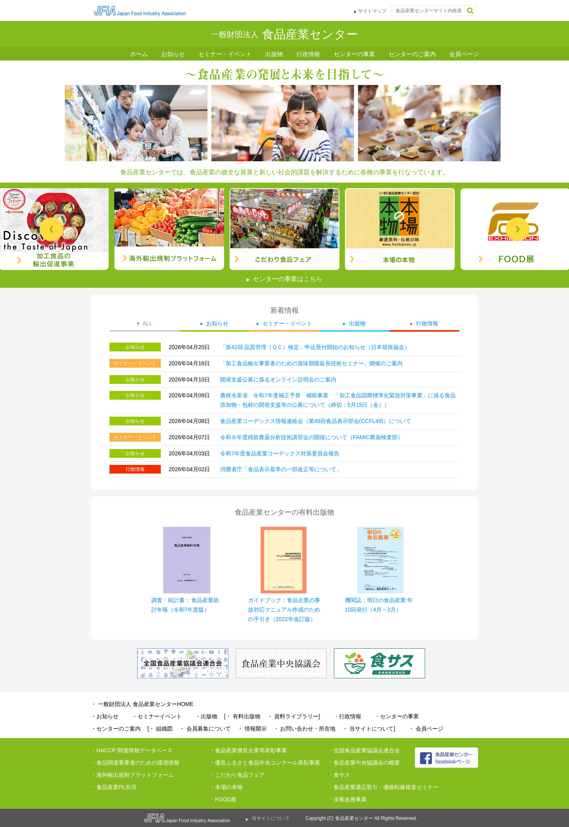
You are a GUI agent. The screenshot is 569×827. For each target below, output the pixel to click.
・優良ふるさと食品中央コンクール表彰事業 (264, 762)
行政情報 (308, 54)
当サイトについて (271, 818)
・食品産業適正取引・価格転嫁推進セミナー (383, 787)
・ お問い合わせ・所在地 (304, 728)
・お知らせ (105, 716)
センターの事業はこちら (287, 279)
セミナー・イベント (225, 54)
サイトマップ (372, 11)
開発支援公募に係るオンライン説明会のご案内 (278, 379)
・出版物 (206, 716)
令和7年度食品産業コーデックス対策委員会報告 (279, 453)
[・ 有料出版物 (242, 716)
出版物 (274, 54)
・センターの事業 (397, 716)
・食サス (339, 775)
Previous (51, 229)
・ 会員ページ (426, 728)
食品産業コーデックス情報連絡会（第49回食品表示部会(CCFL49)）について (315, 421)
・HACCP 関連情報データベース (132, 750)
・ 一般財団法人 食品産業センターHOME (142, 704)
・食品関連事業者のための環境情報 (135, 762)
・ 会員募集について (205, 728)
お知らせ (173, 54)
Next (517, 229)
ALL (148, 323)
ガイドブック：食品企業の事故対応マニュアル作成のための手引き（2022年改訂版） (284, 609)
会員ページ (464, 54)
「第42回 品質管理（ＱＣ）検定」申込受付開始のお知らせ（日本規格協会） (315, 347)
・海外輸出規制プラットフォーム (132, 775)
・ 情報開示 (252, 728)
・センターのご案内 (116, 728)
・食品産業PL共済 (113, 787)
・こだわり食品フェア (237, 775)
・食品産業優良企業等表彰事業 (248, 750)
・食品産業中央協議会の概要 (364, 762)
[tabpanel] (284, 229)
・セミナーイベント (157, 716)
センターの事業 (354, 54)
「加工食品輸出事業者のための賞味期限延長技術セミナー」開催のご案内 (311, 363)
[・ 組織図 (160, 728)
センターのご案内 (412, 54)
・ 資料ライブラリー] (293, 716)
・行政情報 (347, 716)
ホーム (139, 54)
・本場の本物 (226, 787)
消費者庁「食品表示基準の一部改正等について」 (281, 469)
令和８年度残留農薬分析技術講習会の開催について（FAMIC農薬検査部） (311, 437)
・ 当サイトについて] (368, 728)
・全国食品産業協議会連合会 (364, 750)
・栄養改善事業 (347, 799)
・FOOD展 (222, 799)
